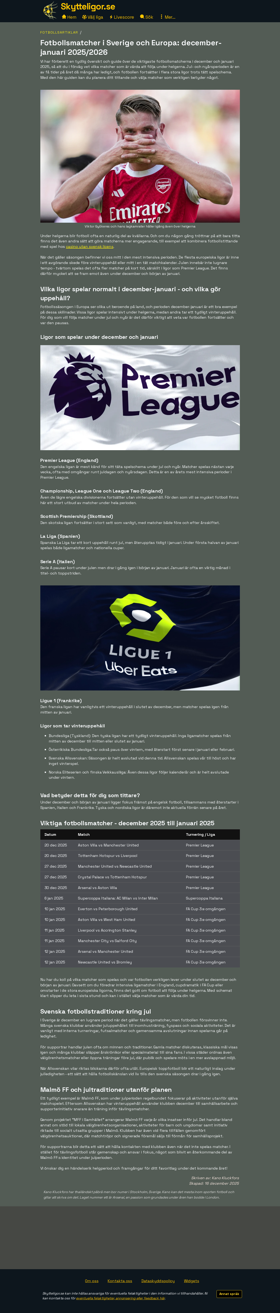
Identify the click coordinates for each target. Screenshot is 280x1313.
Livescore (121, 17)
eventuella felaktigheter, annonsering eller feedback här (120, 1298)
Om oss (91, 1280)
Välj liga (92, 17)
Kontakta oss (120, 1280)
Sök (146, 17)
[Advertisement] (140, 1237)
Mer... (167, 17)
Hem (69, 17)
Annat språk (229, 1294)
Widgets (191, 1280)
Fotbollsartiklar (59, 32)
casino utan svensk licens (89, 246)
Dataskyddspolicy (158, 1280)
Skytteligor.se (88, 6)
